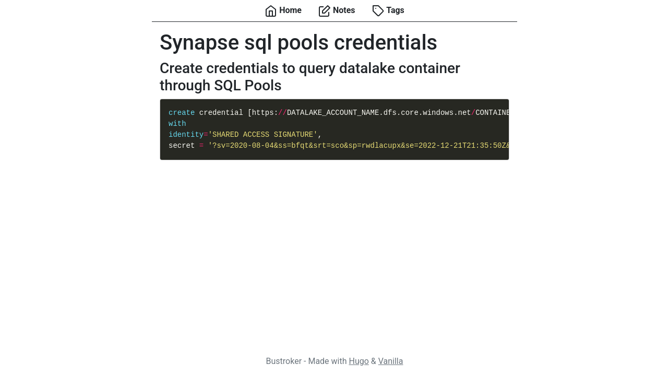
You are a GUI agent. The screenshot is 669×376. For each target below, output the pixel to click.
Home (283, 11)
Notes (336, 11)
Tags (388, 11)
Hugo (358, 361)
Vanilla (390, 361)
